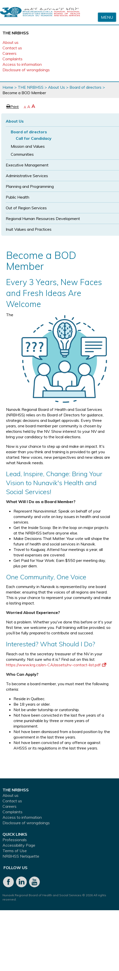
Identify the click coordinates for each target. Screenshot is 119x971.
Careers (9, 53)
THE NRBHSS (31, 87)
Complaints (12, 58)
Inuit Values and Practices (29, 229)
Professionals (14, 839)
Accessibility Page (18, 845)
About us (10, 42)
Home (7, 87)
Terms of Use (14, 850)
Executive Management (27, 164)
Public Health (17, 197)
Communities (22, 154)
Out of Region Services (26, 207)
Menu (107, 17)
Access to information (22, 64)
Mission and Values (28, 146)
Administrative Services (27, 175)
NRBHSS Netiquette (20, 856)
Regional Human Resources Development (43, 218)
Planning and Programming (30, 186)
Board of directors (86, 87)
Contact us (12, 47)
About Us (56, 87)
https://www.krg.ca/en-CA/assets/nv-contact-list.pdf (56, 664)
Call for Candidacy (34, 138)
